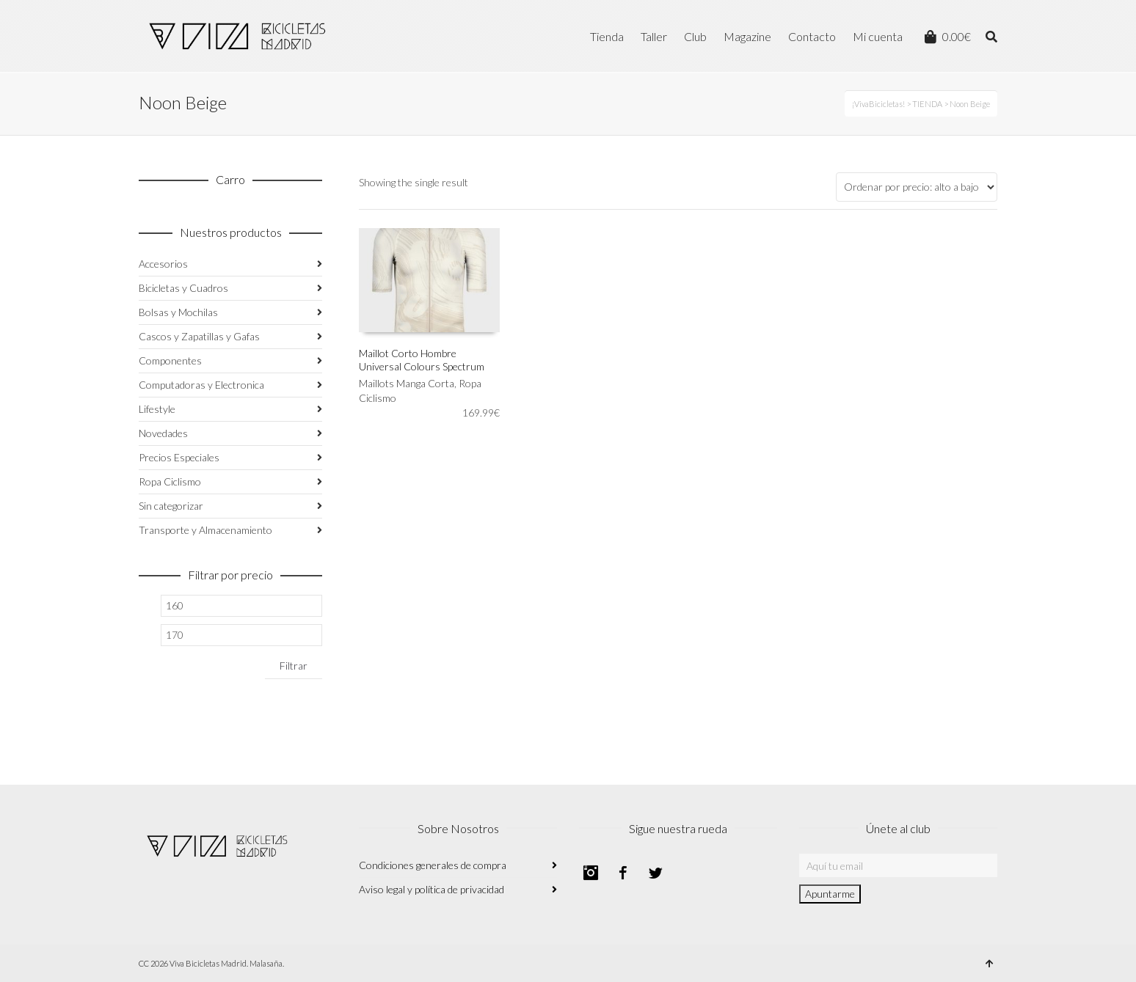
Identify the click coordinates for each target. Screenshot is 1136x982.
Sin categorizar (171, 505)
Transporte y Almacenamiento (205, 530)
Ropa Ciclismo (170, 481)
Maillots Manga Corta (406, 383)
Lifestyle (157, 409)
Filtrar (293, 665)
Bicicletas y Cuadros (183, 288)
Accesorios (163, 263)
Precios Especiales (179, 457)
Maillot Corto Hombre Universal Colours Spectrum (421, 360)
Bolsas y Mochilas (178, 312)
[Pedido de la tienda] (916, 187)
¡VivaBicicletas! (878, 104)
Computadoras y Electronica (201, 384)
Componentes (170, 360)
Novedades (163, 433)
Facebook (623, 872)
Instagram (590, 872)
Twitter (655, 872)
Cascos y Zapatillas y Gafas (199, 336)
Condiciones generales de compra (432, 865)
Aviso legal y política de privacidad (431, 889)
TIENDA (927, 104)
